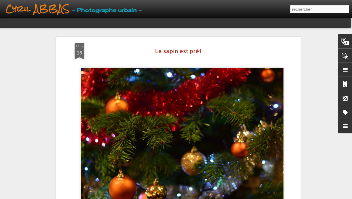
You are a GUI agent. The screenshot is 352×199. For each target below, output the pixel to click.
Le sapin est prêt (178, 50)
